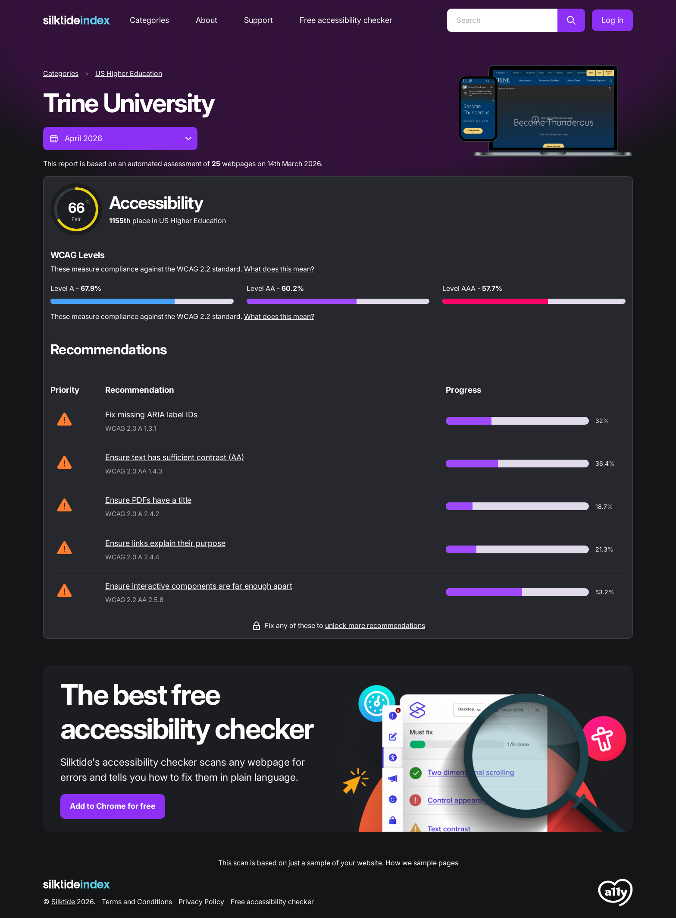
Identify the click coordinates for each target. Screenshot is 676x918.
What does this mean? (279, 269)
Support (258, 20)
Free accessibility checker (346, 20)
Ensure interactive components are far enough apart (198, 585)
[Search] (502, 20)
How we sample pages (421, 862)
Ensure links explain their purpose (165, 543)
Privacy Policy (201, 901)
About (206, 20)
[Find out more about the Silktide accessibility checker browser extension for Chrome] (338, 748)
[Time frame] (120, 138)
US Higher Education (128, 73)
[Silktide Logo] (76, 884)
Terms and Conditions (137, 901)
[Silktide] (76, 20)
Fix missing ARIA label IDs (151, 414)
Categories (149, 20)
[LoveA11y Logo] (615, 894)
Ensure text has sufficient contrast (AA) (174, 457)
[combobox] (120, 138)
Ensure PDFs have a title (148, 500)
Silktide (63, 901)
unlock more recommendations (375, 625)
